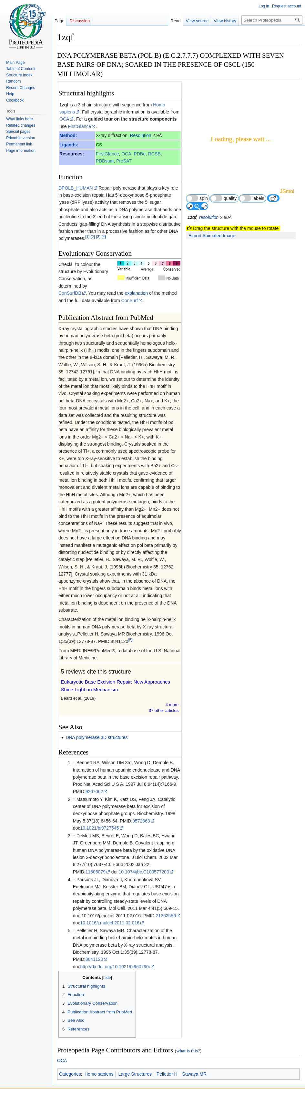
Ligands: (68, 144)
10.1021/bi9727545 (99, 828)
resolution (209, 217)
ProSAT (124, 160)
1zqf (63, 104)
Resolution (140, 135)
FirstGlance (79, 126)
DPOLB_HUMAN (75, 188)
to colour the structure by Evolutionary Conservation (83, 271)
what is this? (188, 1050)
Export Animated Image (212, 235)
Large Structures (135, 1074)
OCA (64, 119)
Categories (70, 1074)
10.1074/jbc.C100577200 (143, 871)
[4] (104, 237)
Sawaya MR (194, 1074)
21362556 (166, 915)
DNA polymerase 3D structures (96, 737)
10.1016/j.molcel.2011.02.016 (109, 922)
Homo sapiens (99, 1074)
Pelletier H (167, 1074)
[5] (130, 639)
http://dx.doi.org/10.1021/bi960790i (115, 966)
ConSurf (129, 300)
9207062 (94, 791)
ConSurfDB (69, 293)
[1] (87, 237)
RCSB (154, 153)
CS (99, 144)
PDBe (140, 153)
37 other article (164, 710)
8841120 (94, 959)
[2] (93, 237)
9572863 (141, 820)
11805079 (96, 871)
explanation (136, 293)
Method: (68, 135)
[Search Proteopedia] (271, 20)
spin (197, 198)
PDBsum (105, 160)
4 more (172, 704)
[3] (98, 237)
